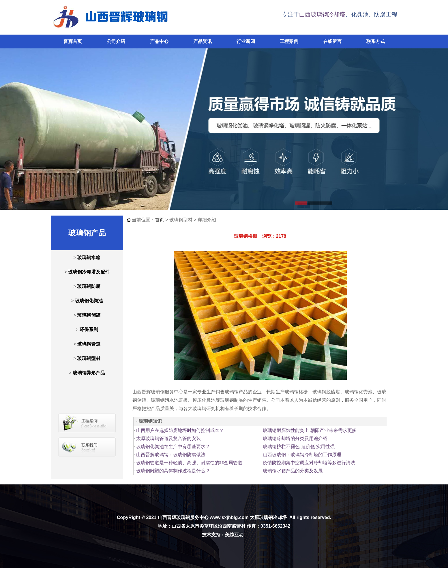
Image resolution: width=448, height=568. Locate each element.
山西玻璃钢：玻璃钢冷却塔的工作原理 (302, 454)
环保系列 (89, 329)
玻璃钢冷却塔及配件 (89, 271)
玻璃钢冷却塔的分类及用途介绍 (295, 438)
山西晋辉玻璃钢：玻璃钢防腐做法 (170, 454)
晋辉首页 (72, 41)
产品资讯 (202, 41)
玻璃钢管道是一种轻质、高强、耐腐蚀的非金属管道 (189, 462)
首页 (159, 219)
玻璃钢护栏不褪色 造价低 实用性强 (299, 446)
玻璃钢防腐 (88, 286)
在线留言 (332, 41)
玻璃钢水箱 (88, 257)
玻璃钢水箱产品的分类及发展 (293, 470)
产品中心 (159, 41)
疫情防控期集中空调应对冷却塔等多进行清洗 (309, 462)
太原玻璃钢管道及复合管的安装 (168, 438)
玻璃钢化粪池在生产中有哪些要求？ (173, 446)
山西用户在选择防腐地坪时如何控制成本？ (180, 430)
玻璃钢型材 (88, 358)
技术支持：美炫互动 (222, 534)
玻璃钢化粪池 (89, 300)
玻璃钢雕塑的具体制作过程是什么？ (173, 470)
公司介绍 (116, 41)
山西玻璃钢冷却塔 (322, 14)
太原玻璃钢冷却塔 (268, 517)
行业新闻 (246, 41)
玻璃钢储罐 (88, 315)
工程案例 (289, 41)
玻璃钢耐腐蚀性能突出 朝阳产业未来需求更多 (309, 430)
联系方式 (375, 41)
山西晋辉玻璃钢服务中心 (183, 517)
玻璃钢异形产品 (89, 372)
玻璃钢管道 (88, 343)
